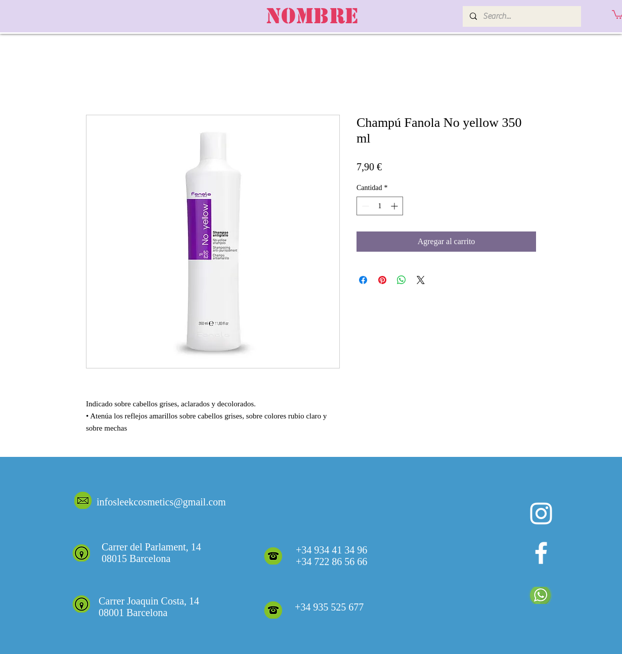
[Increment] (395, 206)
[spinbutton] (380, 206)
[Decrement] (364, 206)
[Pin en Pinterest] (382, 280)
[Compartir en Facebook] (363, 280)
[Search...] (521, 16)
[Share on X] (421, 280)
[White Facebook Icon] (541, 553)
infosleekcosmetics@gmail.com (161, 501)
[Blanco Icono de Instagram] (541, 513)
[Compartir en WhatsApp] (401, 280)
